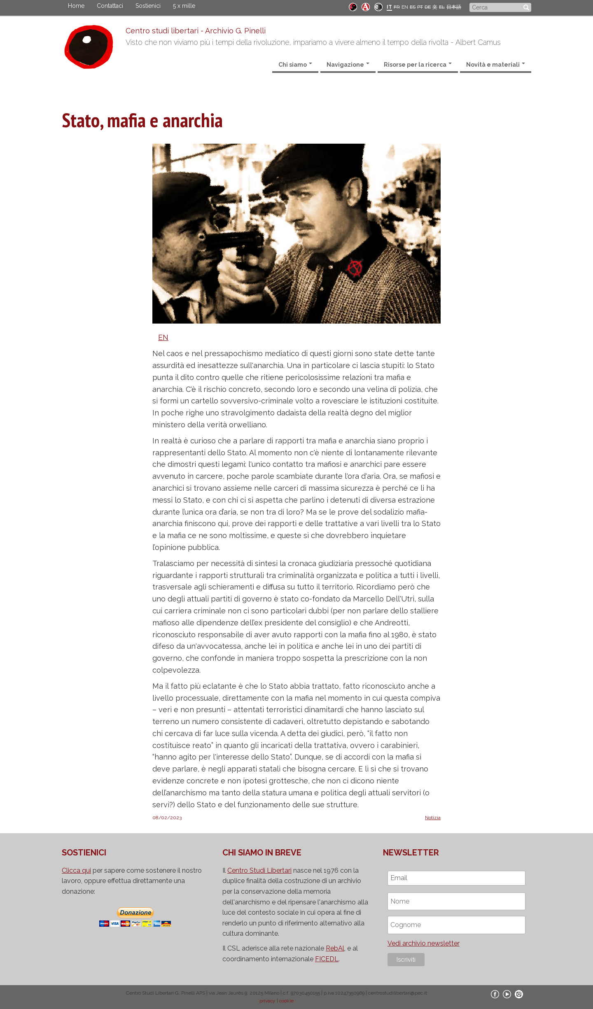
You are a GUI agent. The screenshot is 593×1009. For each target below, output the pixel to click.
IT (389, 7)
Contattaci (110, 5)
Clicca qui (76, 870)
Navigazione (348, 64)
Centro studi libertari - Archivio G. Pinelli (196, 30)
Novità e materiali (495, 64)
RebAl (335, 948)
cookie (286, 1001)
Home (76, 5)
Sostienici (148, 5)
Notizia (433, 817)
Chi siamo (295, 64)
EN (405, 7)
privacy (267, 1001)
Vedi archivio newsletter (424, 943)
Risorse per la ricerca (418, 64)
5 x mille (184, 5)
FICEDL (327, 959)
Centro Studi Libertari (259, 870)
